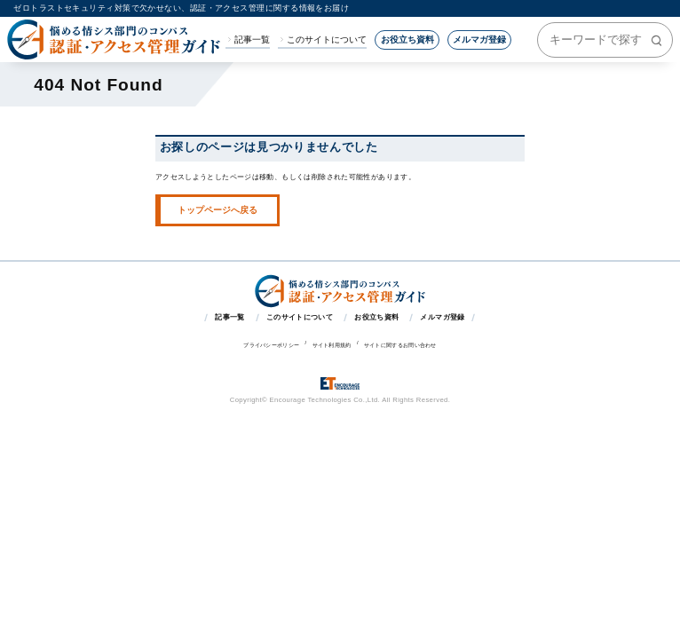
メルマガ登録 (479, 39)
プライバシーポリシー (271, 345)
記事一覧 (252, 40)
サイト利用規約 (332, 345)
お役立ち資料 (407, 39)
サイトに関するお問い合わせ (400, 345)
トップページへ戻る (217, 210)
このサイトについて (327, 40)
